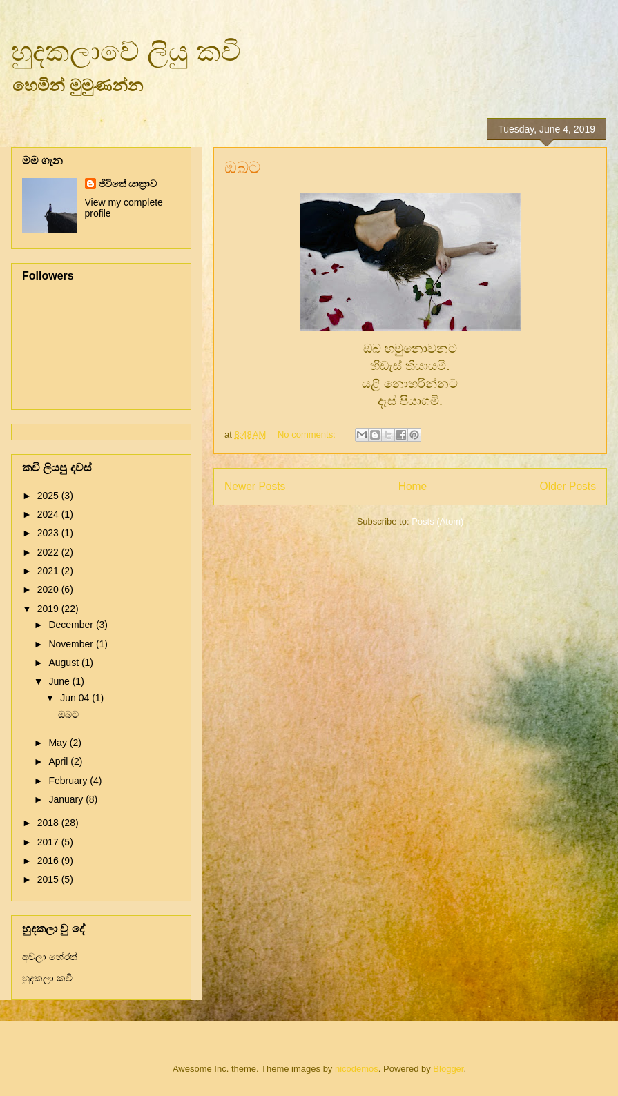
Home (412, 486)
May (58, 742)
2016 (49, 860)
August (64, 662)
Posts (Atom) (437, 521)
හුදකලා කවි (47, 978)
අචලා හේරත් (49, 956)
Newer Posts (254, 486)
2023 (49, 532)
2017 (49, 842)
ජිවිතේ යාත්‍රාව (128, 183)
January (67, 799)
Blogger (448, 1069)
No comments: (308, 434)
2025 (49, 495)
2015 (49, 879)
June (60, 681)
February (69, 780)
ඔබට (242, 167)
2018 (49, 822)
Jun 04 (76, 697)
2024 (49, 514)
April (59, 761)
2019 (49, 608)
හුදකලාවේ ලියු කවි (126, 51)
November (71, 643)
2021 (49, 570)
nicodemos (356, 1069)
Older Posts (568, 486)
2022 (49, 552)
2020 (49, 589)
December (71, 624)
